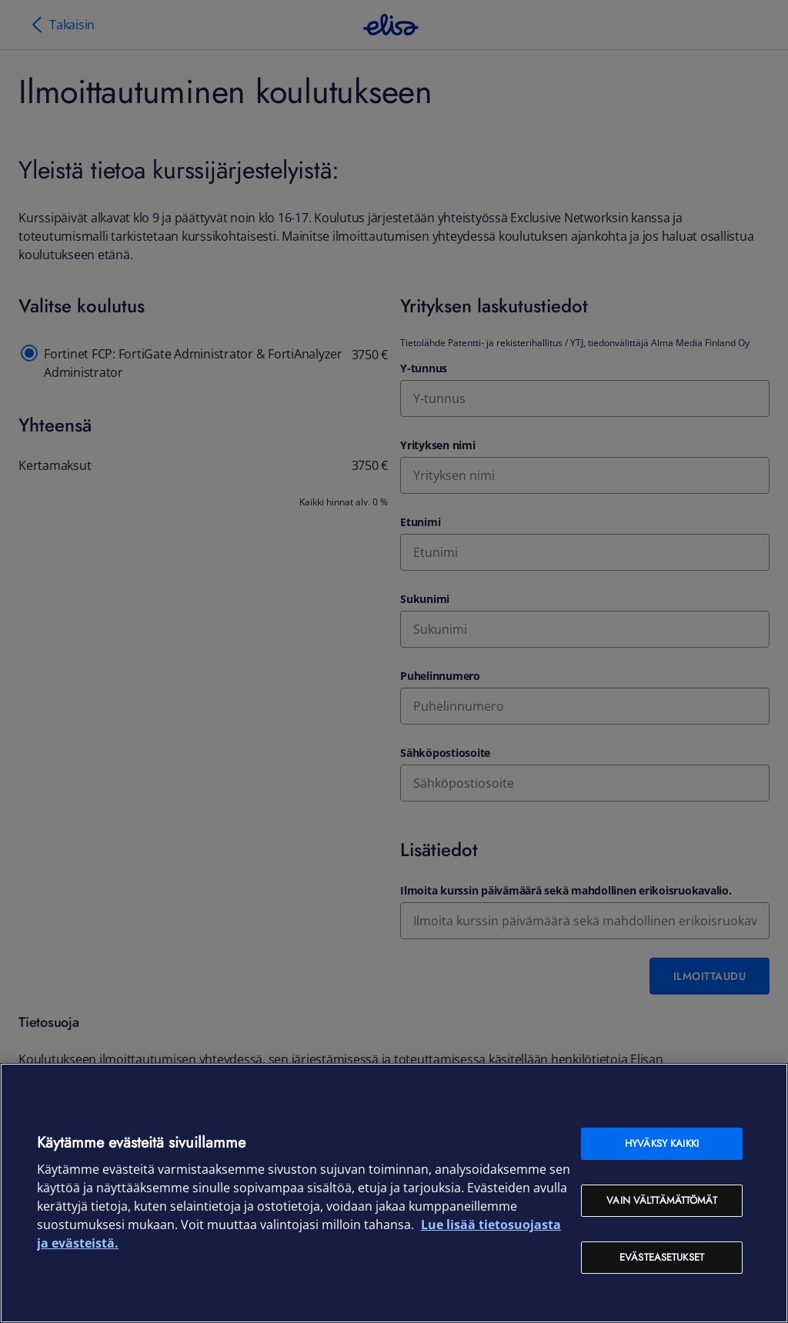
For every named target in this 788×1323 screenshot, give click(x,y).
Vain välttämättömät (661, 1200)
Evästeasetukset (661, 1257)
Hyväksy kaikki (662, 1143)
